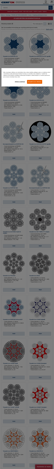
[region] (27, 77)
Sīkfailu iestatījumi (20, 81)
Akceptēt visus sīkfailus (34, 81)
